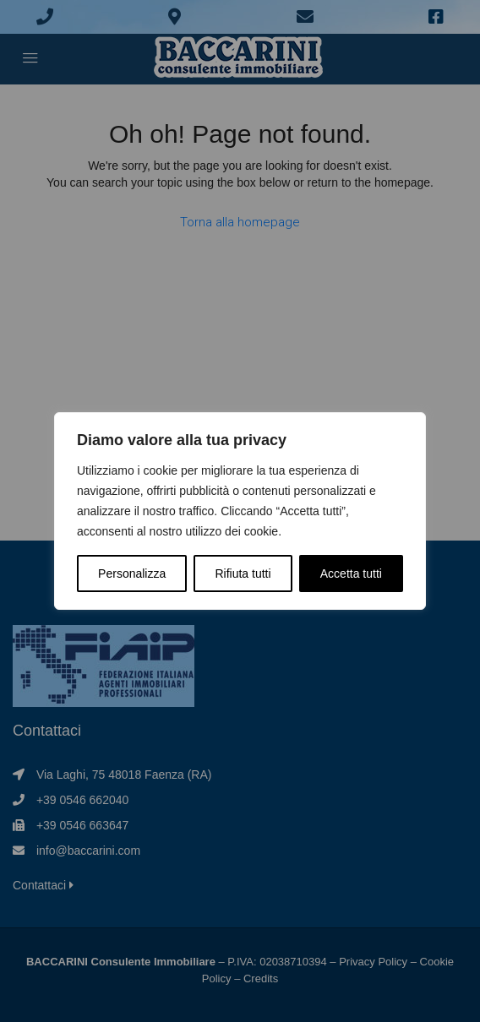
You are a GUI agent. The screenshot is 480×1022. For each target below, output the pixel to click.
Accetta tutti (351, 573)
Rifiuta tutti (242, 573)
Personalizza (132, 573)
